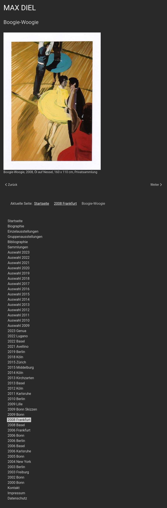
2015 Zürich (17, 362)
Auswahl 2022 (19, 258)
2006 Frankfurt (19, 430)
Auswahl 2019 (19, 273)
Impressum (16, 493)
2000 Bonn (16, 483)
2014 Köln (15, 373)
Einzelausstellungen (23, 231)
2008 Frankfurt (19, 420)
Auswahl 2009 (19, 326)
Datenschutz (17, 498)
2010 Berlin (16, 399)
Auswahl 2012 (19, 310)
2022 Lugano (18, 336)
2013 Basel (16, 383)
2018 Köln (15, 357)
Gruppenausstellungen (25, 237)
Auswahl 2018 (19, 278)
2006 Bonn (16, 435)
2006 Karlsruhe (19, 451)
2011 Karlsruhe (19, 394)
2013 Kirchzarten (21, 378)
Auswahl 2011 (19, 315)
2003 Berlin (16, 467)
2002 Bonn (16, 477)
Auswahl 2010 (19, 320)
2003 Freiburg (18, 472)
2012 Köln (15, 388)
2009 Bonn (16, 415)
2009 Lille (15, 404)
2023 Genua (17, 331)
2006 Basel (16, 446)
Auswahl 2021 (19, 263)
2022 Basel (16, 341)
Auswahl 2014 (19, 299)
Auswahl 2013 (19, 305)
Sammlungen (18, 247)
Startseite (15, 221)
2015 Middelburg (21, 367)
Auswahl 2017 (19, 284)
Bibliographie (18, 242)
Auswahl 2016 (19, 289)
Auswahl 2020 (19, 268)
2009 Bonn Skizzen (22, 409)
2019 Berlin (16, 352)
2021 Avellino (18, 346)
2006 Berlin (16, 441)
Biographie (16, 226)
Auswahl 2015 (19, 294)
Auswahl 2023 (19, 252)
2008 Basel (16, 425)
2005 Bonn (16, 456)
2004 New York (19, 462)
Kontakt (14, 488)
